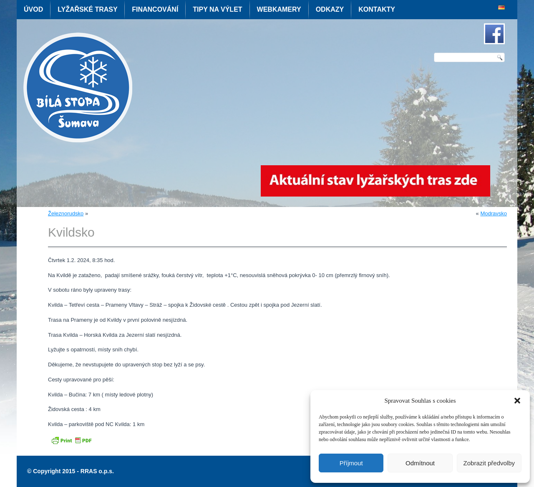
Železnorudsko (65, 213)
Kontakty (376, 9)
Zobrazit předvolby (489, 463)
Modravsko (493, 213)
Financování (155, 9)
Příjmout (351, 463)
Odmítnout (420, 463)
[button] (517, 400)
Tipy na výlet (217, 9)
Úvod (33, 9)
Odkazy (330, 9)
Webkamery (279, 9)
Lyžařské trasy (87, 9)
